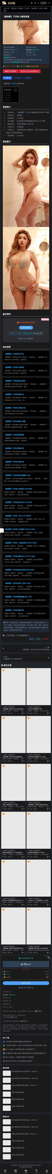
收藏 (38, 639)
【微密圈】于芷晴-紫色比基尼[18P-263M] (19, 570)
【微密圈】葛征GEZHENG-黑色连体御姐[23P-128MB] (13, 710)
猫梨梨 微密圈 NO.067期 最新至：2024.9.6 (13, 853)
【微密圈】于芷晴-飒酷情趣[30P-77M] (18, 597)
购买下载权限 (10, 71)
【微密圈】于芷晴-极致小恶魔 (14, 421)
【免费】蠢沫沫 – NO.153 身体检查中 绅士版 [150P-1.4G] (26, 1045)
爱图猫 (27, 1165)
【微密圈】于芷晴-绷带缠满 (14, 435)
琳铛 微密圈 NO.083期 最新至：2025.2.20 (25, 1078)
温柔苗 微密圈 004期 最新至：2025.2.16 (24, 1085)
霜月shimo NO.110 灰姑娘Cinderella (19, 1061)
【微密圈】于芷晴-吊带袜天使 (14, 408)
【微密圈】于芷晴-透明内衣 (14, 394)
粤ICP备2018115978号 (26, 1167)
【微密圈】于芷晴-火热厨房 (14, 367)
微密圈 (20, 8)
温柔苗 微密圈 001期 (18, 1106)
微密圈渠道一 (12, 707)
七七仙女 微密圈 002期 (34, 709)
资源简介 (8, 93)
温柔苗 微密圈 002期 (18, 1099)
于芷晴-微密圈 (10, 635)
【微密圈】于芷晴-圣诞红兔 (14, 462)
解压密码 (8, 98)
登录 (43, 3)
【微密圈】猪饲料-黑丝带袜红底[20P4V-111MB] (13, 949)
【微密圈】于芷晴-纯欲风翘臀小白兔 (17, 475)
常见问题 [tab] (17, 78)
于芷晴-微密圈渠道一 (23, 635)
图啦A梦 (14, 8)
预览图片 (8, 95)
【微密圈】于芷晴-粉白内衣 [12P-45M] (18, 502)
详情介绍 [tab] (7, 78)
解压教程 (12, 57)
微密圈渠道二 (37, 707)
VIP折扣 (26, 970)
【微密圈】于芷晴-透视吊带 (14, 448)
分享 (32, 639)
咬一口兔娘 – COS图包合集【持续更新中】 (21, 1049)
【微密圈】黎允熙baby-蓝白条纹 (37, 948)
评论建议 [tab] (27, 78)
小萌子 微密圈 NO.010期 (10, 805)
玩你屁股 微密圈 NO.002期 (35, 852)
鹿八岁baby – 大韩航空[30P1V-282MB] (20, 1057)
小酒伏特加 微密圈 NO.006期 (36, 757)
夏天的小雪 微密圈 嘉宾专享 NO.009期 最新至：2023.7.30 (13, 901)
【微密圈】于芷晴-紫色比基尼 (14, 381)
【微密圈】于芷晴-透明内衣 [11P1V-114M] (19, 556)
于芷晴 (26, 8)
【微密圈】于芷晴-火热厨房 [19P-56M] (18, 489)
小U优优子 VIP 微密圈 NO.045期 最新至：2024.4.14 (38, 901)
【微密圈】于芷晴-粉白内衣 (14, 354)
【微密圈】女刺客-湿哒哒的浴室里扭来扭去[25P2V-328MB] (38, 805)
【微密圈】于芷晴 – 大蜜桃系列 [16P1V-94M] (20, 543)
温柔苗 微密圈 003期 (18, 1092)
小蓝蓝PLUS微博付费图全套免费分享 (19, 1041)
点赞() (45, 639)
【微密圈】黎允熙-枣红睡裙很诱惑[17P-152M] (12, 757)
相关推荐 (8, 100)
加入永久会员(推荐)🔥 (29, 71)
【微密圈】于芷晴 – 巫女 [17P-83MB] (17, 516)
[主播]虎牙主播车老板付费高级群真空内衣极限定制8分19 (26, 1053)
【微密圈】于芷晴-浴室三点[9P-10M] (17, 583)
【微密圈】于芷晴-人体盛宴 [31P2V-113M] (19, 529)
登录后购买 (26, 327)
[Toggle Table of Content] (14, 90)
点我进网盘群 (15, 62)
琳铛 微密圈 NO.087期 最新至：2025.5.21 (25, 1071)
